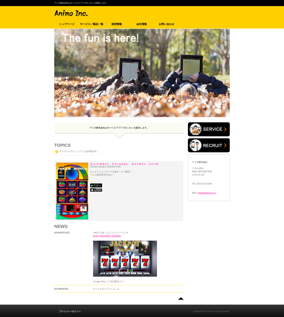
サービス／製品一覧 (209, 129)
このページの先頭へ (181, 299)
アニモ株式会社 (105, 13)
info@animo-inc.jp (207, 193)
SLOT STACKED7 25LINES (107, 236)
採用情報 (209, 145)
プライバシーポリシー (70, 311)
